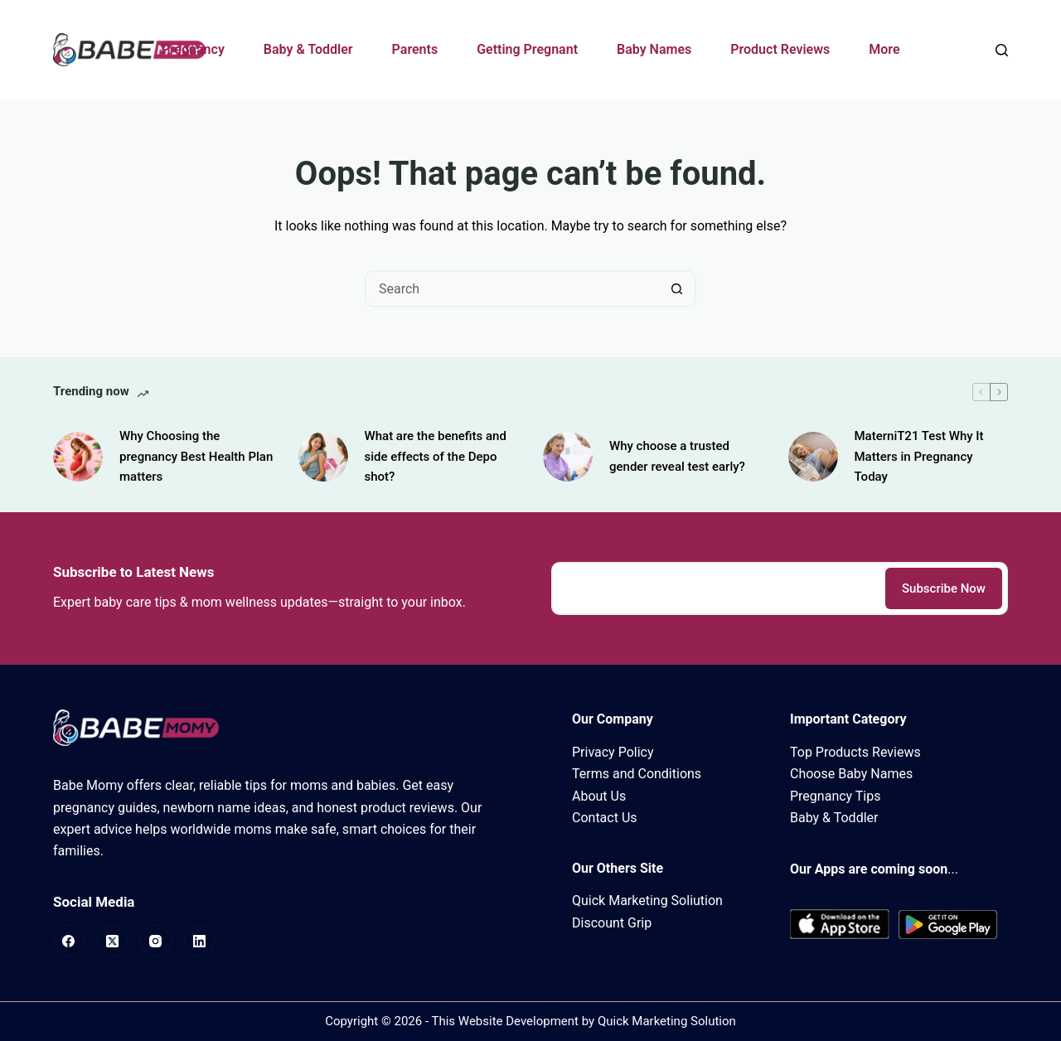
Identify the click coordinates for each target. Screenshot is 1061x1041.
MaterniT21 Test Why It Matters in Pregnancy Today (919, 457)
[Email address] (717, 588)
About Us (599, 796)
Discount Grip (612, 923)
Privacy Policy (613, 752)
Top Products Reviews (855, 752)
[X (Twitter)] (112, 940)
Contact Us (604, 818)
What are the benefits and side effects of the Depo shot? (435, 457)
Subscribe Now (944, 588)
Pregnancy (192, 49)
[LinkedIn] (200, 940)
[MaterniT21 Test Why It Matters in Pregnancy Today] (813, 457)
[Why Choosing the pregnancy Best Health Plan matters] (78, 457)
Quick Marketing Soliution (647, 900)
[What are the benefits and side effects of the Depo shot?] (323, 457)
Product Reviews (780, 49)
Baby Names (654, 49)
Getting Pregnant (527, 49)
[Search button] (677, 288)
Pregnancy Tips (835, 796)
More (884, 49)
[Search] (1002, 50)
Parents (415, 49)
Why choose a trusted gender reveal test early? (677, 456)
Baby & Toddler (308, 49)
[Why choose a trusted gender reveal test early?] (568, 457)
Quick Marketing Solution (667, 1021)
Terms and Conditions (636, 774)
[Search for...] (512, 288)
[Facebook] (69, 940)
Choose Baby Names (851, 774)
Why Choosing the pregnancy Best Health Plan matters (196, 457)
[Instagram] (156, 940)
